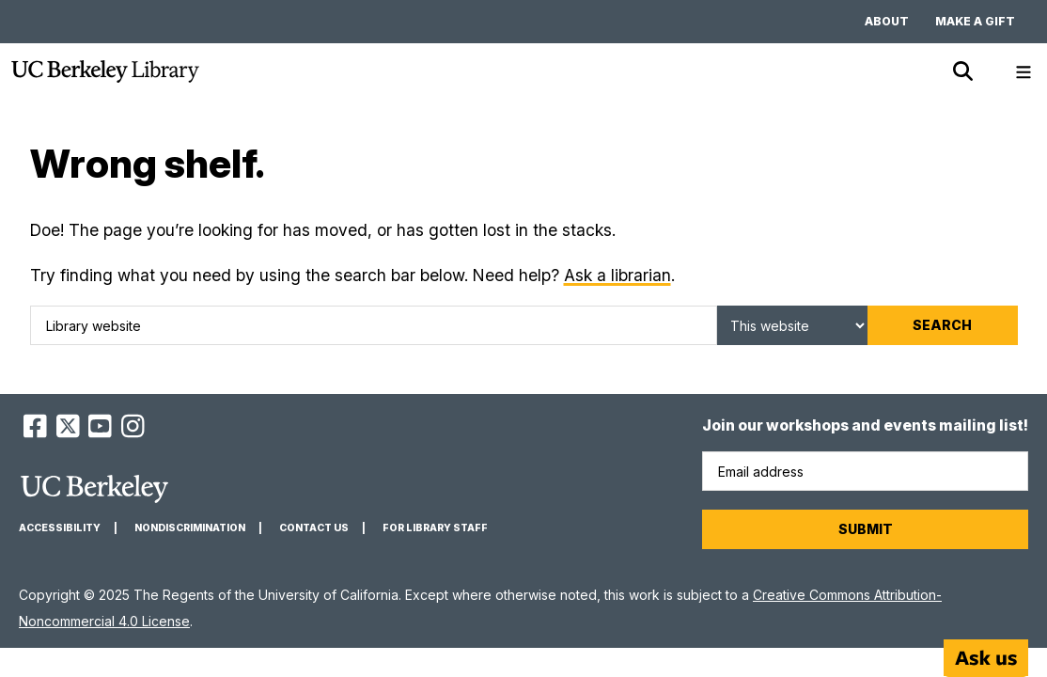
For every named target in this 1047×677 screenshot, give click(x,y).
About (887, 21)
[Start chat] (986, 658)
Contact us (314, 528)
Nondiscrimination (189, 528)
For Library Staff (435, 528)
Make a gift (975, 21)
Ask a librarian (617, 275)
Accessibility (60, 528)
